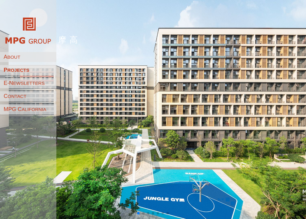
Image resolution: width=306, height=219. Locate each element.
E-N (24, 83)
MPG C (25, 109)
